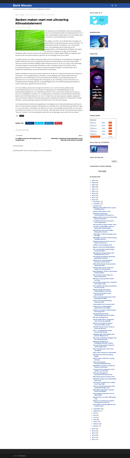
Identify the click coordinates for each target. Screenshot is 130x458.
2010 (93, 439)
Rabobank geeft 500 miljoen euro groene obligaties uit (104, 335)
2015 (93, 429)
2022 (93, 187)
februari (96, 424)
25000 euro (93, 131)
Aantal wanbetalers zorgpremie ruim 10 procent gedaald (103, 320)
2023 (93, 185)
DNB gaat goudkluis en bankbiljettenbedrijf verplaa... (103, 342)
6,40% (103, 131)
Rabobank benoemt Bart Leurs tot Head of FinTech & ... (104, 242)
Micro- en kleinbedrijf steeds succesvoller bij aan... (102, 331)
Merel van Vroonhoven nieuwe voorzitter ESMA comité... (103, 324)
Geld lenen (93, 120)
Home (16, 14)
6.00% (103, 125)
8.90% (103, 122)
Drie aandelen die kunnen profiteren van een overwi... (105, 286)
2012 (93, 435)
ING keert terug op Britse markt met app (103, 279)
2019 (93, 193)
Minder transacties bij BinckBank (104, 247)
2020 (93, 191)
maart (95, 421)
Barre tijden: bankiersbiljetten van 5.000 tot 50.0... (104, 405)
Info (110, 122)
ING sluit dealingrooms (100, 317)
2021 (93, 189)
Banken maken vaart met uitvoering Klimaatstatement (105, 218)
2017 (93, 197)
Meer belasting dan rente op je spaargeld (103, 349)
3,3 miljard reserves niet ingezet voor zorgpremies (103, 221)
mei (94, 417)
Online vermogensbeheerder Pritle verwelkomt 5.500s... (104, 297)
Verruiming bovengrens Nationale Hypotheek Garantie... (104, 257)
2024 (93, 182)
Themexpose (22, 456)
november (96, 204)
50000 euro (93, 134)
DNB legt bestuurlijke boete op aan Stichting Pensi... (104, 208)
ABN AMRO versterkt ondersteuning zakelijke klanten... (105, 238)
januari (95, 426)
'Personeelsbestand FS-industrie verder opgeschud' (103, 346)
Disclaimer (111, 136)
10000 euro (93, 125)
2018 (93, 195)
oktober (96, 206)
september (97, 409)
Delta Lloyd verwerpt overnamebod (104, 352)
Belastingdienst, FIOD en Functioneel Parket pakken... (105, 272)
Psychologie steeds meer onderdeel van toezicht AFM (105, 283)
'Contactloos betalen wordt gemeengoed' (102, 294)
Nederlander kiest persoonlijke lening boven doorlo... (103, 231)
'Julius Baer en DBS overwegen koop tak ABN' (104, 234)
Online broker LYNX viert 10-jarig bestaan (103, 359)
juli (94, 413)
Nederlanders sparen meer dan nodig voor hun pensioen (103, 268)
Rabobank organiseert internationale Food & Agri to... (104, 214)
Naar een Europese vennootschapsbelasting (102, 362)
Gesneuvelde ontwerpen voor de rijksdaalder (103, 394)
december (96, 201)
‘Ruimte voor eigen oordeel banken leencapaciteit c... (104, 310)
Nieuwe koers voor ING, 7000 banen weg (104, 398)
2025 (93, 180)
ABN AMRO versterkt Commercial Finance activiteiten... (104, 366)
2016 (93, 200)
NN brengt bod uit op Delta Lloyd (104, 376)
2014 (93, 431)
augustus (96, 411)
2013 (93, 433)
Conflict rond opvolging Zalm (102, 245)
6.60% (103, 128)
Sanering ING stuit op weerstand (103, 304)
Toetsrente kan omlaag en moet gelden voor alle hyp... (104, 370)
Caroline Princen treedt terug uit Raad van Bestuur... (103, 327)
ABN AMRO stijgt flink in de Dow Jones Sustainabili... (103, 390)
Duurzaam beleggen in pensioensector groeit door (102, 373)
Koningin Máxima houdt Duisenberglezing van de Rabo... (104, 314)
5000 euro (93, 122)
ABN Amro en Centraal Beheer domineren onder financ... (103, 261)
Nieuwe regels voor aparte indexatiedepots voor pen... (102, 290)
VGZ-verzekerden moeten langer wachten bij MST (103, 250)
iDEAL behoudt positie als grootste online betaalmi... (104, 264)
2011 (93, 437)
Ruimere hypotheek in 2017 (102, 211)
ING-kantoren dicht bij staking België (103, 355)
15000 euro (93, 128)
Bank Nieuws (22, 5)
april (95, 419)
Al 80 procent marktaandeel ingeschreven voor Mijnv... (102, 307)
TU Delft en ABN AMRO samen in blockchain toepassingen (103, 227)
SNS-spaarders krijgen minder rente (105, 224)
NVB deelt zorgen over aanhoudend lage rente (104, 379)
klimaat (22, 14)
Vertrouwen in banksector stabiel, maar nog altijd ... (104, 383)
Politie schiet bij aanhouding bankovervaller (102, 301)
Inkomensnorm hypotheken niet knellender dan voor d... (103, 253)
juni (94, 415)
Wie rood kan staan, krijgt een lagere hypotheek (103, 275)
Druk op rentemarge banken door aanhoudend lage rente (104, 386)
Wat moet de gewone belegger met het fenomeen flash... (105, 338)
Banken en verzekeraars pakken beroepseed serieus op (103, 401)
